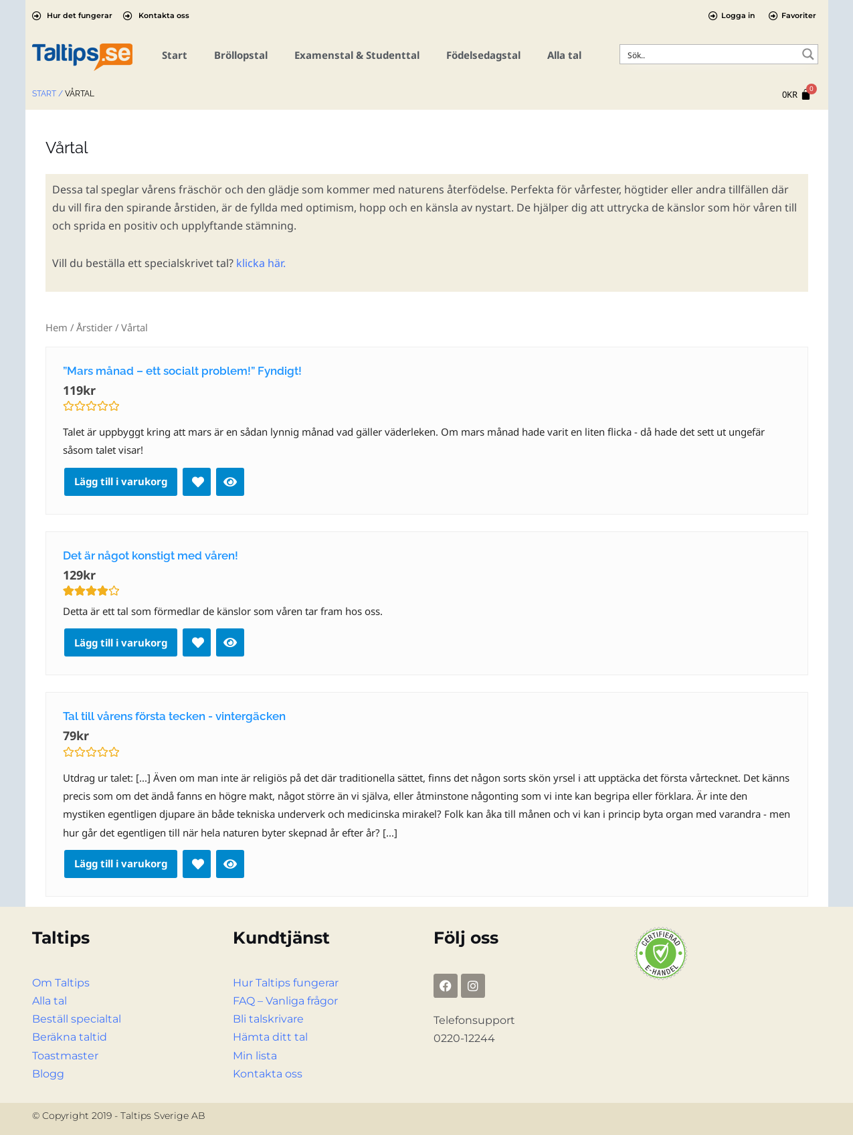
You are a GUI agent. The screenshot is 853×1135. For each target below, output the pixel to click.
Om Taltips (61, 982)
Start (174, 55)
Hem (56, 327)
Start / (47, 93)
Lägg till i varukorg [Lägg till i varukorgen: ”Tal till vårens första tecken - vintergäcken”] (120, 863)
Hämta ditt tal (270, 1037)
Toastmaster (65, 1055)
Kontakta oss (267, 1073)
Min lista (255, 1055)
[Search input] (710, 54)
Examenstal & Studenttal (356, 55)
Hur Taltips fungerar (286, 982)
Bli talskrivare (268, 1019)
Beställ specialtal (76, 1019)
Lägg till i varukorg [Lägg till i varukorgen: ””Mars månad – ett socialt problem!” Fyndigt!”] (120, 481)
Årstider (94, 327)
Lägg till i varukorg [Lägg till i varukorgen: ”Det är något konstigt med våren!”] (120, 642)
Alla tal (564, 55)
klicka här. (261, 263)
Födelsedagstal (483, 55)
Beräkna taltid (69, 1037)
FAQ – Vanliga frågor (285, 1000)
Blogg (48, 1073)
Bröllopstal (241, 55)
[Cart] (797, 94)
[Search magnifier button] (808, 54)
